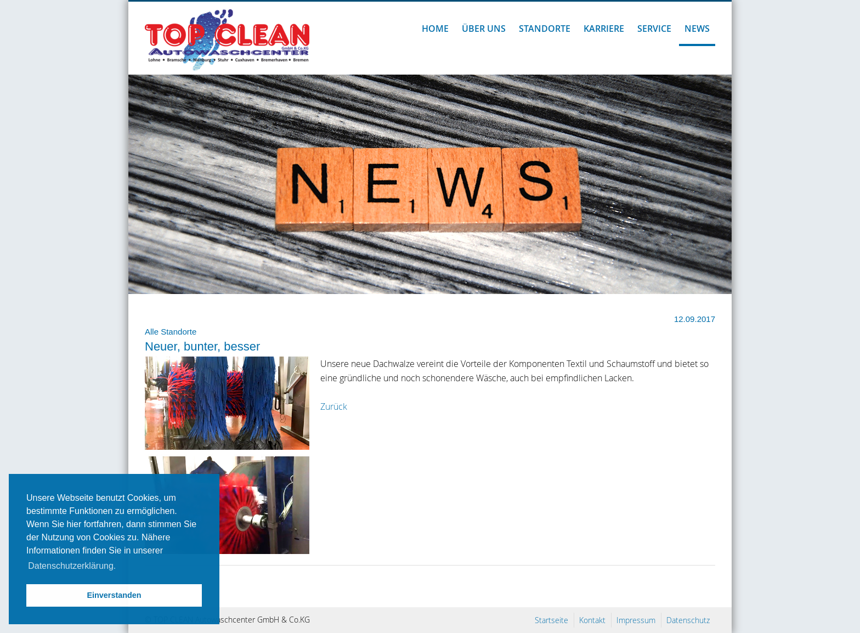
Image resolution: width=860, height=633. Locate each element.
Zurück (333, 406)
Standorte (544, 28)
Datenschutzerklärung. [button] (72, 565)
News (697, 28)
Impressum (635, 620)
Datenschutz (688, 620)
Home (435, 28)
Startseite (551, 620)
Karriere (604, 28)
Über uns (484, 28)
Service (654, 28)
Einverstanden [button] (114, 595)
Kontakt (592, 620)
